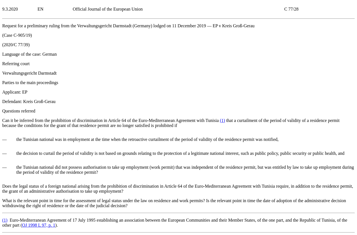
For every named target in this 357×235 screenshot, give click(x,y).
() (222, 120)
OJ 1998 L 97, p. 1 (38, 225)
